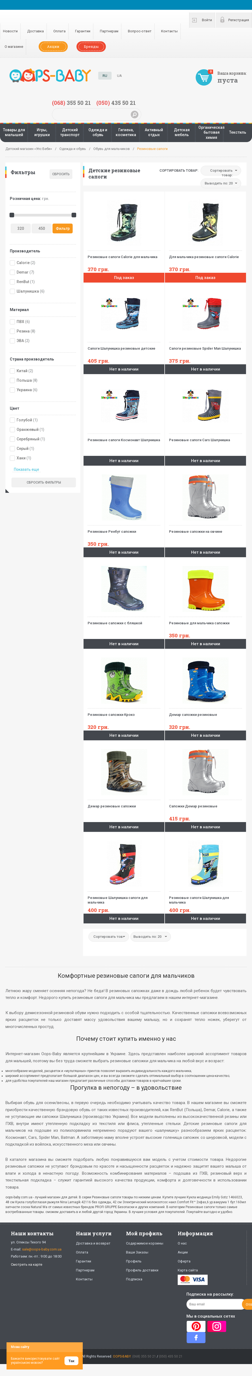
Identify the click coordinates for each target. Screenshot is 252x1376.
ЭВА (20, 340)
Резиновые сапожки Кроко (124, 712)
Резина (23, 331)
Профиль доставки (142, 1270)
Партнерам (109, 31)
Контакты (169, 31)
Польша (24, 380)
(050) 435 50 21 (171, 1356)
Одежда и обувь (97, 132)
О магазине (14, 47)
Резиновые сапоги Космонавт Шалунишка (124, 438)
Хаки (21, 458)
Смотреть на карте (26, 1264)
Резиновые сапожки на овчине (205, 529)
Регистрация (238, 20)
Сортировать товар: (178, 170)
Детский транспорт (69, 132)
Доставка (35, 31)
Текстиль (237, 132)
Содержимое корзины (144, 1243)
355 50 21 (71, 102)
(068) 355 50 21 (144, 1356)
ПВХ (20, 321)
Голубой (24, 420)
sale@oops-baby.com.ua (42, 1249)
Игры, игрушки (42, 132)
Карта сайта (188, 1270)
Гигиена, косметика (126, 132)
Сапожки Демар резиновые (205, 804)
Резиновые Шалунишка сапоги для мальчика (124, 897)
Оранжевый (28, 429)
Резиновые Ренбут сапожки (124, 529)
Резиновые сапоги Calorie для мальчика (124, 254)
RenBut (23, 282)
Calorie (23, 263)
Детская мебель (182, 132)
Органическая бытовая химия (211, 132)
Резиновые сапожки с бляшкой (124, 621)
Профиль (134, 1261)
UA (119, 76)
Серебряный (28, 439)
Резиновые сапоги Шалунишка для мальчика (205, 897)
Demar (23, 272)
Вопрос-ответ (140, 31)
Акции (53, 46)
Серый (23, 448)
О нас (182, 1243)
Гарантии (82, 31)
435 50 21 (116, 102)
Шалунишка (28, 291)
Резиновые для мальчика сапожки (205, 621)
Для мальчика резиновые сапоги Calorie (205, 254)
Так (71, 1361)
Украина (24, 390)
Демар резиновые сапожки (124, 804)
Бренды (91, 46)
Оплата (59, 31)
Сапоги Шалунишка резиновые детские (124, 346)
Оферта (184, 1261)
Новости (10, 31)
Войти (207, 20)
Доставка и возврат (93, 1243)
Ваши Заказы (137, 1252)
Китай (22, 371)
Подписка (134, 1279)
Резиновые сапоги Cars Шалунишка (205, 438)
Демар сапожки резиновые (205, 712)
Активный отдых (154, 132)
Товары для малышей (14, 132)
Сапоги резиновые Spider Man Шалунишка (205, 346)
